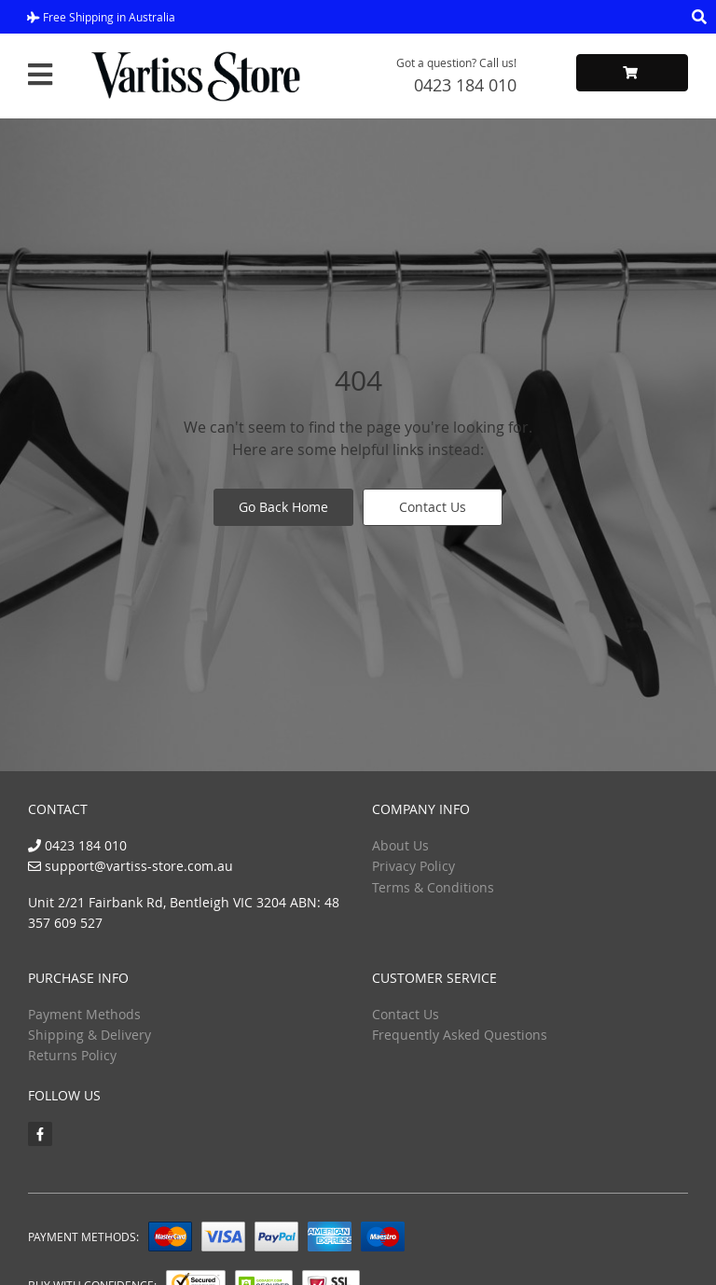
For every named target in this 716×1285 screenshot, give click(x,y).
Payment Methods (84, 1014)
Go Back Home (283, 507)
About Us (400, 845)
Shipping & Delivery (89, 1034)
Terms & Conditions (433, 887)
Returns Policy (72, 1055)
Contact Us (432, 507)
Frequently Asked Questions (459, 1034)
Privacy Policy (413, 866)
